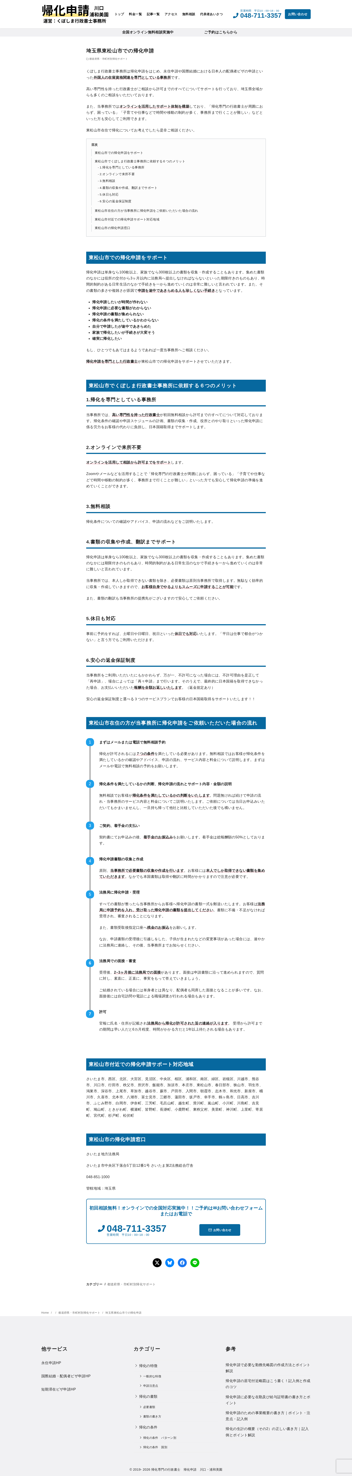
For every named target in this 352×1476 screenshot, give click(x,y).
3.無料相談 (107, 181)
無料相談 (188, 14)
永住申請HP (51, 1363)
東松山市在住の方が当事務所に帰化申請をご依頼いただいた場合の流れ (146, 210)
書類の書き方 (152, 1416)
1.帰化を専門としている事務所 (122, 167)
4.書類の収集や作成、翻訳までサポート (128, 188)
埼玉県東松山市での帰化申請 (123, 1312)
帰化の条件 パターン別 (159, 1437)
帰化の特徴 (148, 1366)
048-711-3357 (261, 15)
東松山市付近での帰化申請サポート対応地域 (127, 219)
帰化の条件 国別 (155, 1447)
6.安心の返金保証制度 (116, 201)
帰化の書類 (148, 1396)
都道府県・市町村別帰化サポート (108, 58)
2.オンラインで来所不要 (117, 174)
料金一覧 (135, 14)
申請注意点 (150, 1385)
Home (45, 1312)
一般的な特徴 (152, 1376)
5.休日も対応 (109, 194)
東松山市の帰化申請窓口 (112, 228)
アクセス (171, 14)
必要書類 (149, 1407)
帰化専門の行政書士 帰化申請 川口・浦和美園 (186, 1469)
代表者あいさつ (211, 14)
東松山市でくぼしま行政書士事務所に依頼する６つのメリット (140, 161)
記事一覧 (153, 14)
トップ (119, 14)
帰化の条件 (148, 1427)
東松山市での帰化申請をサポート (119, 153)
